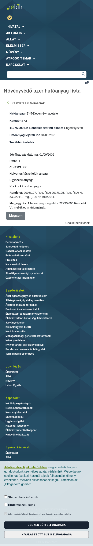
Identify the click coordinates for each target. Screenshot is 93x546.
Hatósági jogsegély (17, 425)
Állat (8, 376)
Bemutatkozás (14, 242)
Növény (10, 380)
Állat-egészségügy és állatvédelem (26, 295)
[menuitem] (46, 26)
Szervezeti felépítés (17, 246)
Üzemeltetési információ (20, 277)
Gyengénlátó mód (11, 17)
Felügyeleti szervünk (17, 255)
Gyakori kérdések (17, 447)
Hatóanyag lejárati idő (25, 135)
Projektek (11, 259)
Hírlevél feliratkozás (17, 434)
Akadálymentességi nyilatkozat (24, 273)
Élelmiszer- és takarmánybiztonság (26, 313)
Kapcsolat (12, 398)
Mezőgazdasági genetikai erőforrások (28, 336)
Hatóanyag (17, 113)
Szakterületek (14, 290)
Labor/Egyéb (13, 385)
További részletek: (22, 142)
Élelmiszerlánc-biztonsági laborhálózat (28, 318)
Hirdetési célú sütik (19, 505)
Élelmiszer (11, 371)
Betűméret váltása (87, 82)
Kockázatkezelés (15, 331)
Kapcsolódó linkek (16, 264)
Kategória (16, 120)
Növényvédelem (15, 340)
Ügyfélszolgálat (14, 421)
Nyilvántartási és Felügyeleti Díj (24, 344)
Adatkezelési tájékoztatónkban (25, 467)
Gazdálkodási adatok (18, 251)
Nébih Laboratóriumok (19, 407)
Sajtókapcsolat (14, 416)
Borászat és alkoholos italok (22, 309)
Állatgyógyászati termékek (21, 304)
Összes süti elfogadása (46, 525)
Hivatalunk (12, 236)
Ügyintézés (13, 366)
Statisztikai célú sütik (21, 497)
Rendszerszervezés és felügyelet (25, 349)
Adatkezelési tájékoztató (20, 268)
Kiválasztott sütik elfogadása (47, 534)
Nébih (23, 6)
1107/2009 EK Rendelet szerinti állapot (36, 128)
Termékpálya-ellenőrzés (19, 353)
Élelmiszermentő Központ (21, 430)
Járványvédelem (15, 322)
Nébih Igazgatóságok (18, 403)
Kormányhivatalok (16, 412)
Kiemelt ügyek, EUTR (18, 327)
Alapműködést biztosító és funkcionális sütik (37, 514)
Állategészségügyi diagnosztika (24, 300)
